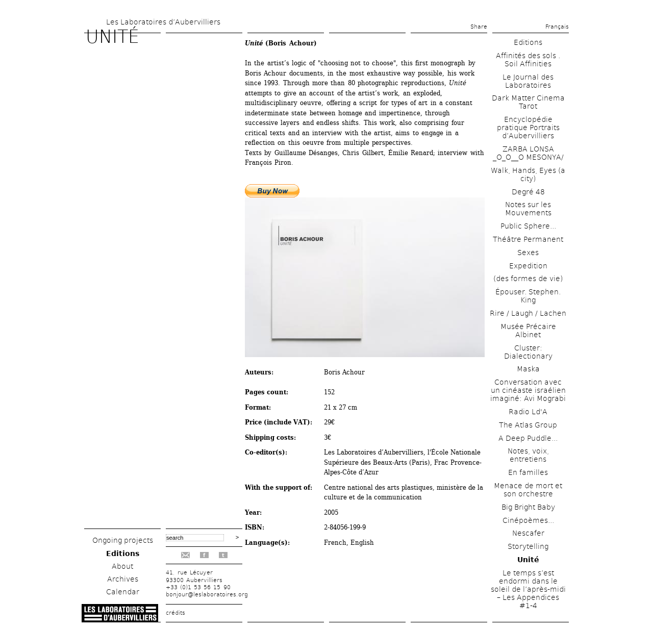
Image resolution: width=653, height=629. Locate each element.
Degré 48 (528, 192)
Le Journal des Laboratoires (528, 81)
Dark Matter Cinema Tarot (528, 102)
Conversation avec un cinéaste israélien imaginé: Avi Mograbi (528, 390)
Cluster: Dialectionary (528, 352)
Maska (528, 369)
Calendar (122, 592)
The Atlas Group (528, 425)
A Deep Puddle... (528, 438)
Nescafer (528, 533)
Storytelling (528, 546)
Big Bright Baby (528, 507)
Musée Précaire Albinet (528, 330)
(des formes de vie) (528, 278)
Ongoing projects (122, 540)
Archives (122, 579)
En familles (528, 472)
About (122, 566)
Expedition (528, 266)
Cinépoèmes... (528, 520)
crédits (175, 613)
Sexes (528, 252)
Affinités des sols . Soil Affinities (528, 60)
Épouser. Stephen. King (528, 296)
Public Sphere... (528, 226)
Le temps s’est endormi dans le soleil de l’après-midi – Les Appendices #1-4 (528, 589)
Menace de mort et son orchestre (528, 490)
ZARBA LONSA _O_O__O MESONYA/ (528, 153)
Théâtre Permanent (528, 239)
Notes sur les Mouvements (528, 208)
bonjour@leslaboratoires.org (207, 594)
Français (557, 26)
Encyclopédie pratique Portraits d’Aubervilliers (528, 127)
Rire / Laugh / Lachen (528, 313)
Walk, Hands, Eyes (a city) (528, 174)
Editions (122, 553)
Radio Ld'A (528, 412)
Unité (528, 560)
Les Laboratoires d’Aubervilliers (163, 22)
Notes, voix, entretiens (528, 455)
